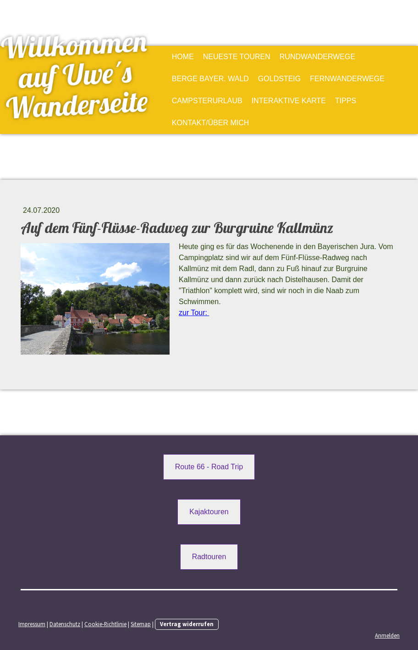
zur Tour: (194, 313)
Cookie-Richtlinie (105, 624)
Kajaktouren (208, 512)
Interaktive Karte (289, 101)
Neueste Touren (236, 57)
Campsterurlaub (207, 101)
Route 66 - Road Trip (209, 467)
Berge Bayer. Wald (210, 79)
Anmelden (387, 635)
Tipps (345, 101)
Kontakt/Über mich (210, 123)
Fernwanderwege (347, 79)
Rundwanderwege (317, 57)
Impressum (31, 624)
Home (183, 57)
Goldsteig (279, 79)
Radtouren (209, 557)
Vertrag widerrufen (187, 624)
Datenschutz (65, 624)
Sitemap (141, 624)
